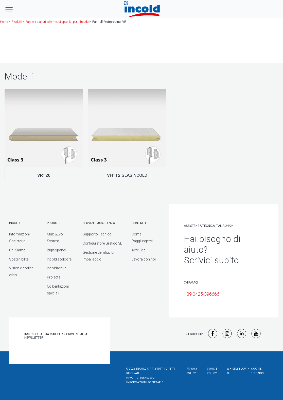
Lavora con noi (144, 259)
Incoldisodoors (59, 259)
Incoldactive (56, 268)
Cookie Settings (257, 371)
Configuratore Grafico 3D (102, 243)
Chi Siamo (17, 250)
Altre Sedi (139, 250)
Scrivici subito (211, 260)
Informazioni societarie (144, 382)
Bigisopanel (56, 250)
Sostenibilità (19, 259)
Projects (53, 277)
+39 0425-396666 (201, 294)
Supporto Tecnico (97, 234)
